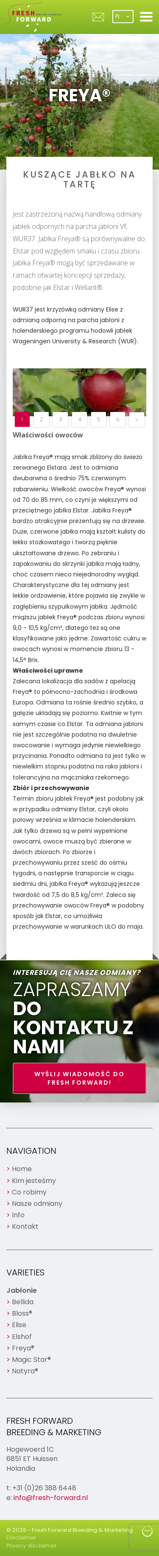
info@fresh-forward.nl (51, 1498)
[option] (79, 392)
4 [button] (79, 419)
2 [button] (41, 419)
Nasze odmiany (37, 1203)
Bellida (22, 1302)
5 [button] (98, 419)
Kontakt (25, 1226)
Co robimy (29, 1192)
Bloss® (22, 1313)
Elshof (22, 1337)
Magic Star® (31, 1359)
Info (18, 1215)
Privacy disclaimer (31, 1546)
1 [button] (22, 419)
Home (22, 1169)
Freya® (23, 1348)
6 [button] (117, 419)
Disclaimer (21, 1538)
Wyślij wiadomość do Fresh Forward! (79, 1078)
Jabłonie (21, 1290)
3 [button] (60, 419)
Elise (19, 1325)
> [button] (136, 419)
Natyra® (25, 1371)
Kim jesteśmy (34, 1181)
